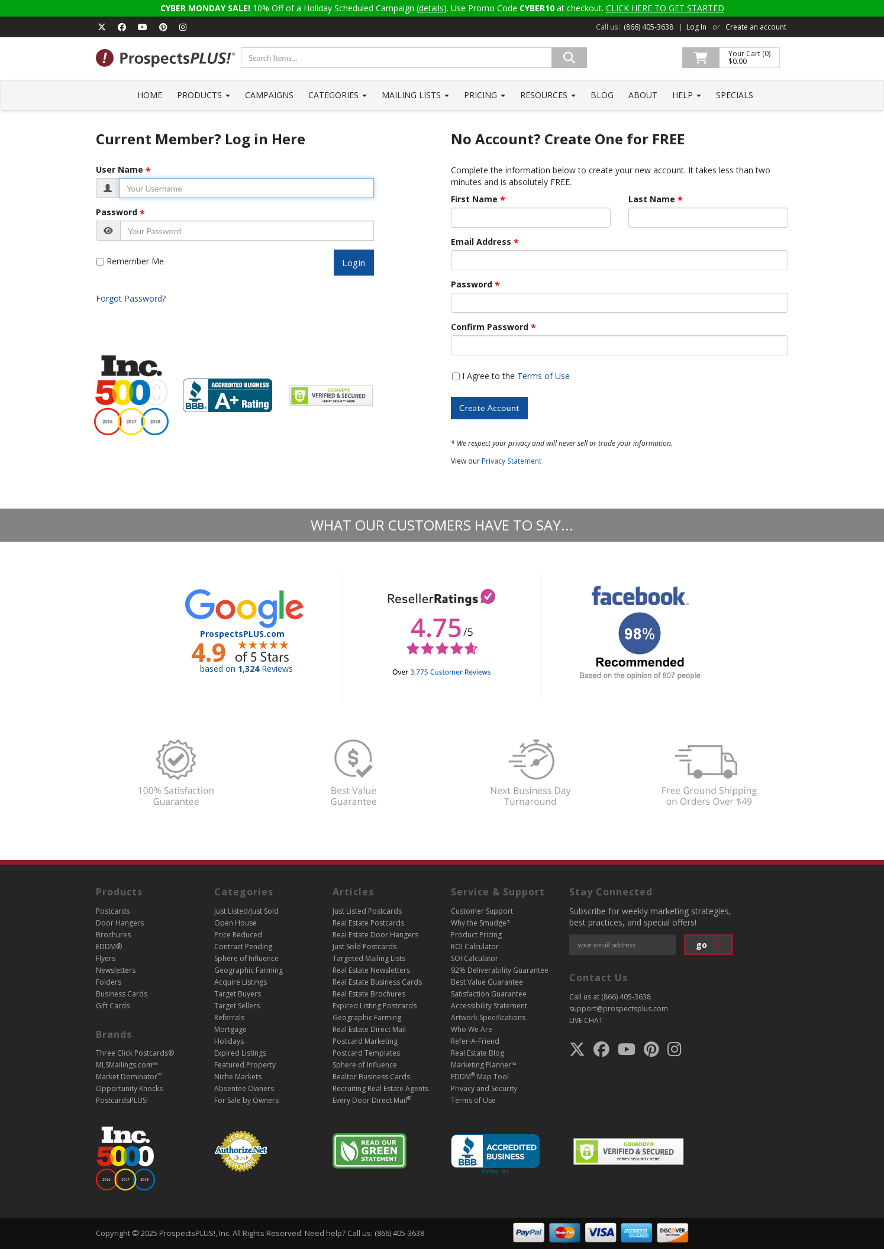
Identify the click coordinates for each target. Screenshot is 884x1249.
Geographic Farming (248, 970)
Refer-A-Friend (475, 1041)
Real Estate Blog (477, 1053)
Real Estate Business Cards (377, 982)
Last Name (651, 199)
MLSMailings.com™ (127, 1065)
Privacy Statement (511, 460)
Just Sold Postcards (364, 946)
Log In (696, 27)
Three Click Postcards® (135, 1053)
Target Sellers (237, 1006)
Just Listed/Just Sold (246, 911)
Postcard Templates (366, 1053)
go (709, 944)
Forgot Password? (131, 298)
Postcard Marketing (365, 1041)
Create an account (755, 27)
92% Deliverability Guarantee (500, 970)
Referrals (229, 1017)
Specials (734, 95)
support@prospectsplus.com (618, 1009)
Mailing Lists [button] (415, 95)
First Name (474, 199)
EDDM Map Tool (480, 1077)
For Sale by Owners (246, 1100)
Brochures (113, 935)
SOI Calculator (474, 958)
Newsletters (115, 970)
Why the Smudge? (480, 923)
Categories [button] (337, 95)
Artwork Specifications (488, 1017)
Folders (108, 982)
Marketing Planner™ (484, 1065)
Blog (602, 95)
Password (116, 212)
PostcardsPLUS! (122, 1100)
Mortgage (230, 1029)
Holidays (229, 1041)
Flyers (105, 958)
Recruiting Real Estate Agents (380, 1088)
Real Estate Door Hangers (375, 935)
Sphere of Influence (246, 958)
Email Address (481, 242)
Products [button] (203, 95)
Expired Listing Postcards (375, 1006)
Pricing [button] (484, 95)
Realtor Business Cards (371, 1077)
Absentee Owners (244, 1088)
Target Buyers (237, 994)
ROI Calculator (475, 946)
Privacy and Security (484, 1088)
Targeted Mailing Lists (369, 958)
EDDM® (109, 946)
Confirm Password (489, 327)
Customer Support (482, 911)
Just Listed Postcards (367, 911)
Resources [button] (548, 95)
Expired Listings (240, 1053)
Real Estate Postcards (368, 923)
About (642, 95)
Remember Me (135, 261)
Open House (235, 923)
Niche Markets (238, 1077)
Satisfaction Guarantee (489, 994)
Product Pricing (476, 935)
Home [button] (149, 95)
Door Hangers (120, 923)
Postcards (113, 911)
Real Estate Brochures (369, 994)
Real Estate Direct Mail (369, 1029)
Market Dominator (129, 1077)
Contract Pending (243, 946)
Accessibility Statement (489, 1006)
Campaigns (269, 95)
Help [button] (686, 95)
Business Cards (121, 994)
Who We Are (471, 1029)
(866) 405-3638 (648, 27)
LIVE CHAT (586, 1020)
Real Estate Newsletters (371, 970)
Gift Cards (113, 1006)
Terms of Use (543, 375)
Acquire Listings (240, 982)
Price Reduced (238, 935)
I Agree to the (516, 375)
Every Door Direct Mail (372, 1100)
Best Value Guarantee (487, 982)
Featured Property (245, 1065)
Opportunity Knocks (129, 1088)
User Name (119, 169)
